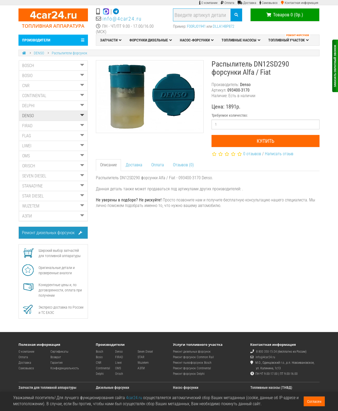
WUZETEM (53, 206)
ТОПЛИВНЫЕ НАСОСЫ (241, 40)
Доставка (134, 164)
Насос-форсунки (185, 387)
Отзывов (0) (183, 164)
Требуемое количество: (230, 115)
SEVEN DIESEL (53, 175)
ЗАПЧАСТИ (110, 40)
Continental (103, 368)
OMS (53, 155)
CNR (53, 85)
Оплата (157, 164)
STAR (141, 357)
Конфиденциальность (64, 368)
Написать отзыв (279, 153)
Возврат (55, 357)
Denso (119, 351)
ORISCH (53, 165)
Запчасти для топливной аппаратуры (47, 387)
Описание (108, 164)
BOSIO (53, 75)
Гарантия (56, 363)
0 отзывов (252, 153)
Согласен (314, 401)
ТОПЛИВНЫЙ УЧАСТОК (289, 39)
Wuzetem (143, 363)
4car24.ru (134, 397)
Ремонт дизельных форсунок (52, 232)
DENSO (39, 53)
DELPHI (53, 105)
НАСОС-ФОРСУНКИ (197, 40)
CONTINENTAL (53, 95)
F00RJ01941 (196, 26)
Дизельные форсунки (112, 387)
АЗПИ (53, 216)
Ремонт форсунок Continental (192, 368)
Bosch (99, 351)
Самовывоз (26, 368)
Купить (265, 141)
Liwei (118, 363)
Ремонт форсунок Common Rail (193, 357)
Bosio (99, 357)
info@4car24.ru (122, 19)
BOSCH (53, 65)
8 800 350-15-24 (266, 351)
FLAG (53, 135)
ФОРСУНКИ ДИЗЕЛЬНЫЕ (150, 40)
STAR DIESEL (53, 196)
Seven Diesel (145, 351)
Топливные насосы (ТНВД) (271, 387)
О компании (26, 351)
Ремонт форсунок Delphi (189, 374)
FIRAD (53, 125)
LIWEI (53, 145)
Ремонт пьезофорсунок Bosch (192, 363)
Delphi (100, 374)
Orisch (119, 374)
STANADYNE (53, 185)
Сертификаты (59, 351)
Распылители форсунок (69, 53)
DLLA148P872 (223, 26)
